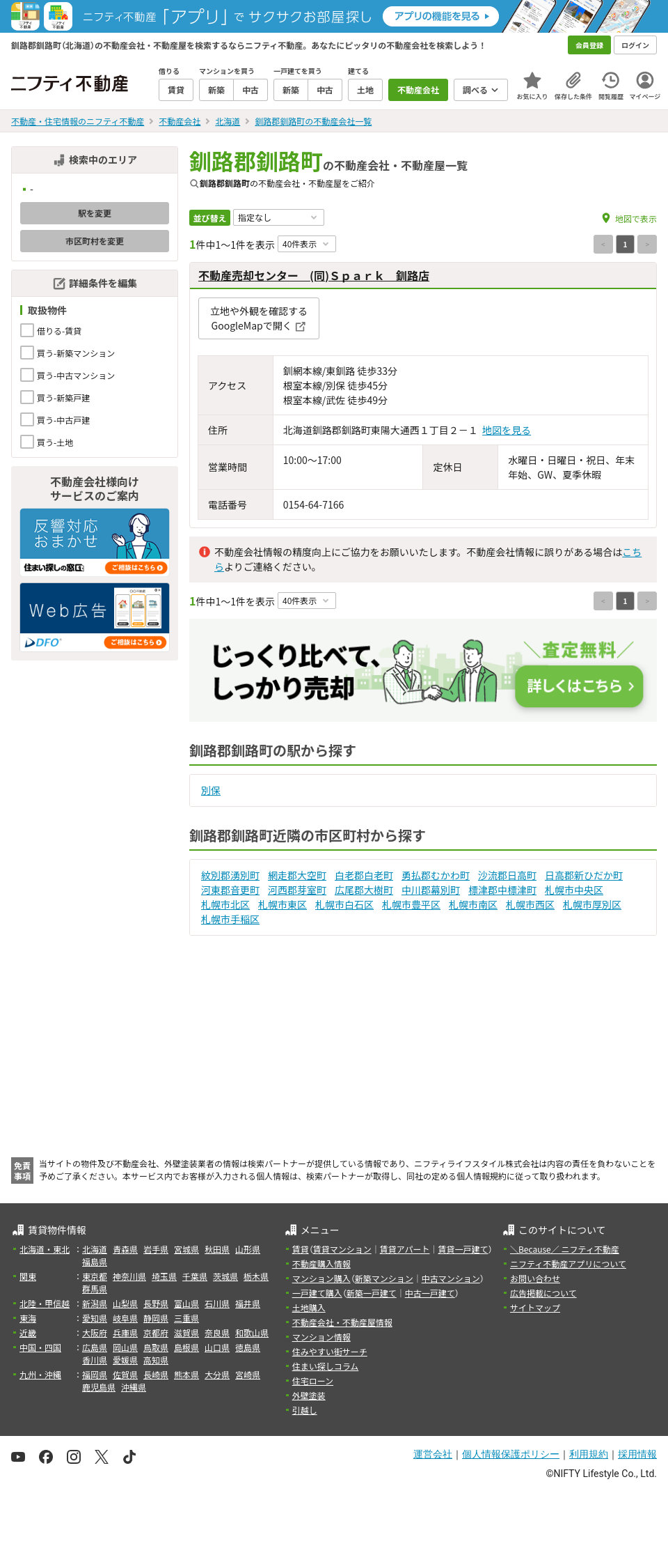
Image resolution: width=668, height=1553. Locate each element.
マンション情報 (321, 1337)
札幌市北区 (225, 904)
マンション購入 (321, 1278)
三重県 (186, 1318)
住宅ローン (312, 1380)
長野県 (155, 1303)
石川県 (217, 1303)
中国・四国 (40, 1347)
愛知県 (94, 1318)
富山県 (186, 1303)
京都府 (155, 1332)
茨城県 (225, 1276)
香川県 (94, 1360)
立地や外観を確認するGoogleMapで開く (259, 318)
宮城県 (186, 1249)
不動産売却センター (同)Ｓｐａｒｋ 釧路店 (313, 275)
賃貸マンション (342, 1249)
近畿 (27, 1332)
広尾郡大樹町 (364, 890)
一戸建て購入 (317, 1293)
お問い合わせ (535, 1278)
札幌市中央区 (574, 890)
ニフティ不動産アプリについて (568, 1263)
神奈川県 (129, 1276)
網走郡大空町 (297, 875)
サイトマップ (535, 1307)
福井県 (247, 1303)
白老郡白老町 (364, 875)
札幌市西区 (530, 904)
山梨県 (125, 1303)
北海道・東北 (44, 1249)
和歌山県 (252, 1332)
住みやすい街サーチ (329, 1351)
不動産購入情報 (321, 1263)
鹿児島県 (99, 1387)
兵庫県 (125, 1332)
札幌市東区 (282, 904)
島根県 (186, 1347)
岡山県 (125, 1347)
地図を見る (506, 430)
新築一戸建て (372, 1293)
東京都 (94, 1276)
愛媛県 (125, 1360)
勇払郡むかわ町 (435, 875)
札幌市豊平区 (411, 904)
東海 (27, 1318)
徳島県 (247, 1347)
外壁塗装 (309, 1395)
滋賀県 (186, 1332)
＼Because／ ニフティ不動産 (564, 1249)
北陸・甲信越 (44, 1303)
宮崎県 (247, 1374)
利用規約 (588, 1454)
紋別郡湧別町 (230, 875)
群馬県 (94, 1289)
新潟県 (94, 1303)
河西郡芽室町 (297, 890)
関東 (27, 1276)
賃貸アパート (405, 1249)
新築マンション (384, 1278)
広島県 (94, 1347)
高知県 (155, 1360)
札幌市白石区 (344, 904)
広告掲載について (543, 1293)
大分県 (217, 1374)
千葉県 (194, 1276)
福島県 (94, 1261)
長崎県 (155, 1374)
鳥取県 (155, 1347)
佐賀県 (125, 1374)
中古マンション (451, 1278)
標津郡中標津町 (502, 890)
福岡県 (94, 1374)
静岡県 (155, 1318)
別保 (211, 790)
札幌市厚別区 (592, 904)
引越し (304, 1410)
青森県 (125, 1249)
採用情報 (637, 1454)
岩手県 (155, 1249)
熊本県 (186, 1374)
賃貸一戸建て (463, 1249)
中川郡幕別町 (430, 890)
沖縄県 (133, 1387)
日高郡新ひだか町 (584, 875)
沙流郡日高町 (507, 875)
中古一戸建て (430, 1293)
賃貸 (300, 1249)
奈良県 (217, 1332)
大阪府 (94, 1332)
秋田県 (217, 1249)
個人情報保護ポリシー (510, 1454)
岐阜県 (125, 1318)
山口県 (217, 1347)
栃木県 (256, 1276)
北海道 (94, 1249)
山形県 (247, 1249)
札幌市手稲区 (230, 919)
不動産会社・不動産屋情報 (342, 1322)
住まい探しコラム (325, 1366)
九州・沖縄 (40, 1374)
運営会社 (432, 1454)
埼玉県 (164, 1276)
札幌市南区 (473, 904)
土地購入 (309, 1307)
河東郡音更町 (230, 890)
